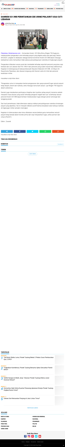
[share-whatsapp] (45, 131)
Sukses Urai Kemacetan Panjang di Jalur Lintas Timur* (22, 398)
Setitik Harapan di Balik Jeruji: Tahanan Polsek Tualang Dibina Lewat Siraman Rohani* (26, 379)
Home (23, 442)
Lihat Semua (32, 153)
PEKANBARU (41, 8)
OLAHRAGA (4, 421)
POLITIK (35, 424)
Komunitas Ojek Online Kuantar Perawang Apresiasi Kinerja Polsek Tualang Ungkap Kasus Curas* (28, 389)
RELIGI (34, 426)
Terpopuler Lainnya (32, 408)
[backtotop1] (63, 445)
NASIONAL (31, 8)
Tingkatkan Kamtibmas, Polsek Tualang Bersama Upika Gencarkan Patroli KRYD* (28, 369)
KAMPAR (3, 419)
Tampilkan (60, 144)
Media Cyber (40, 442)
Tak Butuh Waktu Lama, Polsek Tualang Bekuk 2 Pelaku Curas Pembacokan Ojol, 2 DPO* (29, 358)
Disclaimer (33, 442)
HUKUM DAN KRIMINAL (19, 8)
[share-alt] (7, 131)
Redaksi (28, 442)
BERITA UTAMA (7, 8)
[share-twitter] (32, 131)
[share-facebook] (20, 131)
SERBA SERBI (50, 8)
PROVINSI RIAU (59, 8)
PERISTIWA (4, 424)
